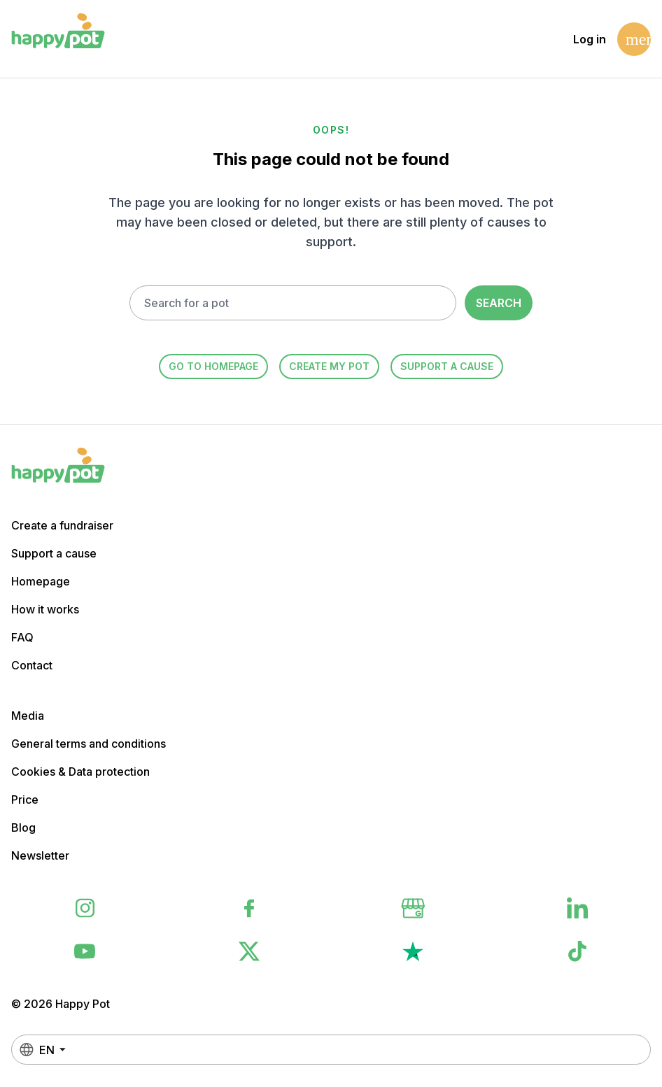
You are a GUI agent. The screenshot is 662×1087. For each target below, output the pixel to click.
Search (498, 303)
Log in (589, 39)
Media (27, 716)
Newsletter (40, 855)
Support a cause (446, 366)
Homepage (40, 581)
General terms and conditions (88, 744)
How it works (45, 609)
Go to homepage (213, 366)
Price (24, 800)
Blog (23, 827)
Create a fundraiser (62, 525)
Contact (31, 665)
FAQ (22, 637)
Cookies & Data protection (80, 772)
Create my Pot (329, 366)
